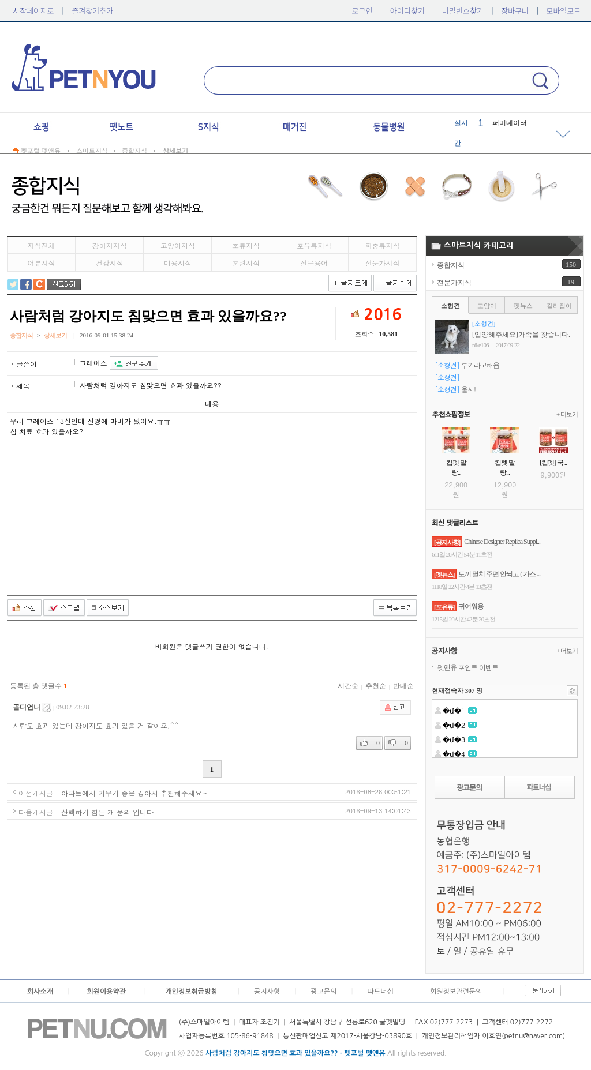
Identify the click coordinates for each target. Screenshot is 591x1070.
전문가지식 (382, 263)
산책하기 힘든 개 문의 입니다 (107, 812)
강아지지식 (109, 245)
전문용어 (314, 263)
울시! (468, 389)
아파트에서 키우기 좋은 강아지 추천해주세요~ (134, 793)
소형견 (450, 305)
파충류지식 (382, 245)
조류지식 (246, 245)
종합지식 (451, 265)
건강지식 (110, 263)
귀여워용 (471, 606)
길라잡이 (559, 305)
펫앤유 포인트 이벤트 (467, 667)
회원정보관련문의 (456, 991)
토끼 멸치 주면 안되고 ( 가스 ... (499, 574)
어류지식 (41, 263)
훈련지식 (246, 263)
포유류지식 (314, 245)
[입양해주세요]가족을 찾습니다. (521, 335)
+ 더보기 (567, 414)
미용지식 (178, 263)
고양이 (486, 305)
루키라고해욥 (480, 365)
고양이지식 (177, 245)
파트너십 (381, 991)
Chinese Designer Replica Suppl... (502, 542)
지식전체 (41, 245)
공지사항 (267, 991)
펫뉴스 (523, 305)
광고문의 (323, 991)
